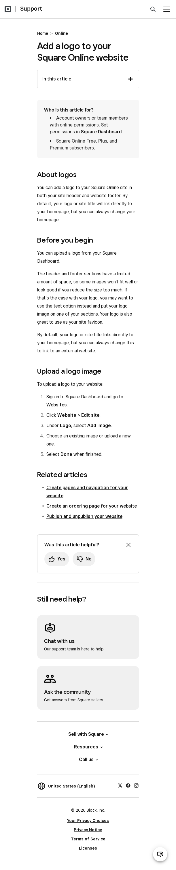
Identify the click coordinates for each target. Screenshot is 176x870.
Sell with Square (88, 734)
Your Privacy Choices (88, 820)
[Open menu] (167, 9)
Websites (56, 405)
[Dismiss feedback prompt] (128, 544)
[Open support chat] (160, 854)
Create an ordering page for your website (91, 506)
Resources (88, 747)
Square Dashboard (101, 132)
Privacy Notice (88, 829)
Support (31, 8)
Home (42, 33)
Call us (88, 759)
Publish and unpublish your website (84, 516)
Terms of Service (88, 839)
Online (61, 33)
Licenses (88, 848)
